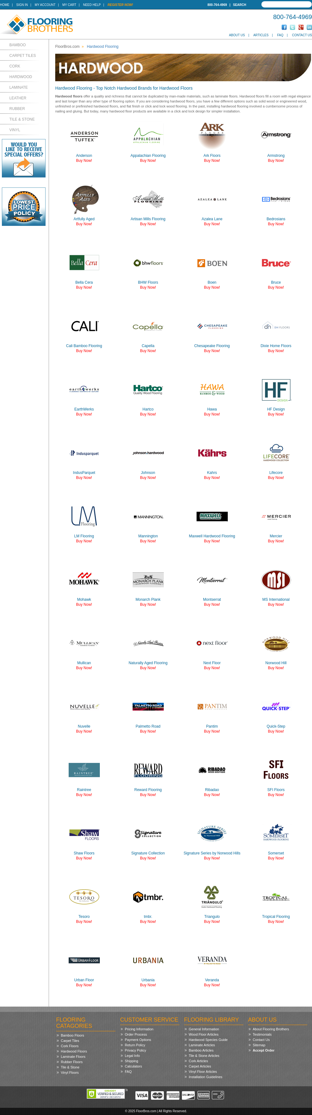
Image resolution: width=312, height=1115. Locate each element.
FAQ (280, 35)
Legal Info (132, 1056)
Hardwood (20, 77)
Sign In (22, 5)
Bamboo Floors (72, 1035)
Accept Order (264, 1050)
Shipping (131, 1061)
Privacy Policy (135, 1050)
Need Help (92, 5)
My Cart (69, 5)
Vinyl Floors (70, 1072)
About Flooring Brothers (271, 1029)
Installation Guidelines (205, 1077)
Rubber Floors (72, 1062)
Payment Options (138, 1040)
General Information (204, 1029)
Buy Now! (84, 160)
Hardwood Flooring (102, 46)
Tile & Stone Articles (204, 1056)
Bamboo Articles (201, 1050)
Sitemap (259, 1045)
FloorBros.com (67, 46)
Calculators (133, 1066)
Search (239, 5)
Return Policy (135, 1045)
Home (4, 5)
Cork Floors (70, 1046)
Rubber (17, 109)
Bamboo (17, 45)
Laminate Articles (202, 1045)
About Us (237, 35)
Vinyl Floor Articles (203, 1071)
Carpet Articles (200, 1066)
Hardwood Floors (74, 1051)
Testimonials (262, 1034)
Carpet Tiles (22, 55)
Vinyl (14, 130)
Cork (14, 66)
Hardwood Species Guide (208, 1040)
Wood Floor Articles (203, 1034)
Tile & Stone (22, 119)
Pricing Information (139, 1029)
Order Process (136, 1034)
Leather (17, 98)
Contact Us (302, 35)
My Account (45, 5)
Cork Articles (198, 1061)
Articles (261, 35)
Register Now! (120, 5)
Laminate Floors (73, 1056)
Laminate (18, 87)
